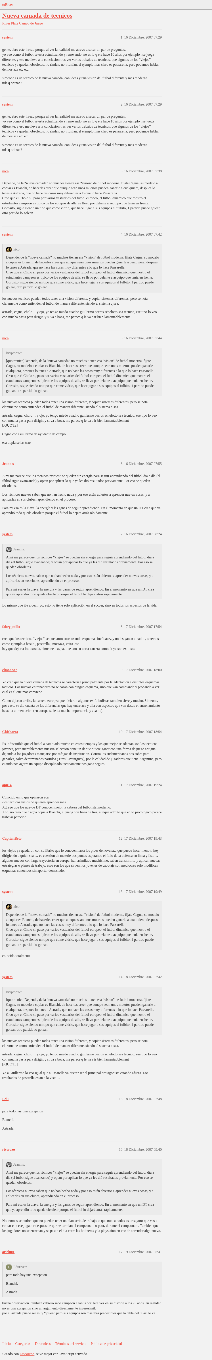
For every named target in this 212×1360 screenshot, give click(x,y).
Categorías (22, 1344)
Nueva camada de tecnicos (37, 15)
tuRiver (7, 4)
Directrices (42, 1344)
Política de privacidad (106, 1344)
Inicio (6, 1344)
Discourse (27, 1354)
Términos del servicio (70, 1344)
